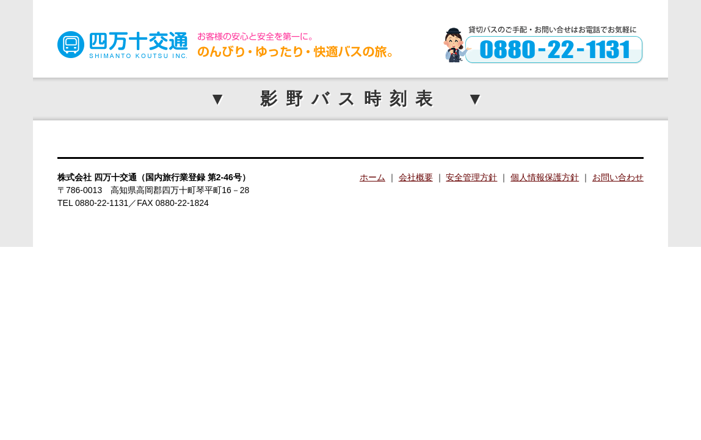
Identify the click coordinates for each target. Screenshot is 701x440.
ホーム (372, 177)
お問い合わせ (618, 177)
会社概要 (416, 177)
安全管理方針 (471, 177)
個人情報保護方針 (544, 177)
